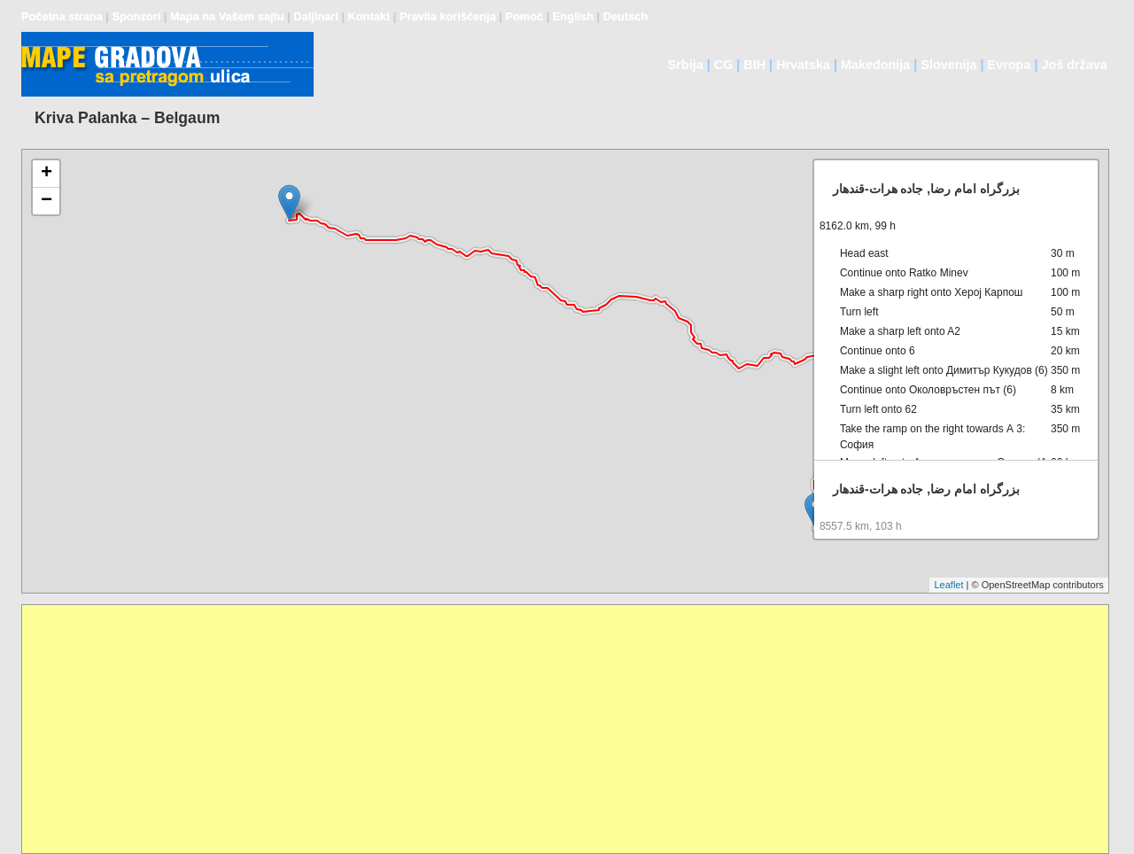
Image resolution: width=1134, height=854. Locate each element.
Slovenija (948, 65)
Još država (1074, 65)
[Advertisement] (553, 729)
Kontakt (369, 16)
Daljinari (315, 16)
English (573, 16)
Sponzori (136, 16)
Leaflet (948, 584)
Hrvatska (803, 65)
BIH (754, 65)
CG (724, 65)
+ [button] (46, 173)
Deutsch (626, 16)
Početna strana (62, 16)
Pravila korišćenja (448, 16)
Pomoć (524, 16)
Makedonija (875, 65)
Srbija (685, 65)
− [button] (46, 201)
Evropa (1009, 65)
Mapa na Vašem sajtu (227, 16)
